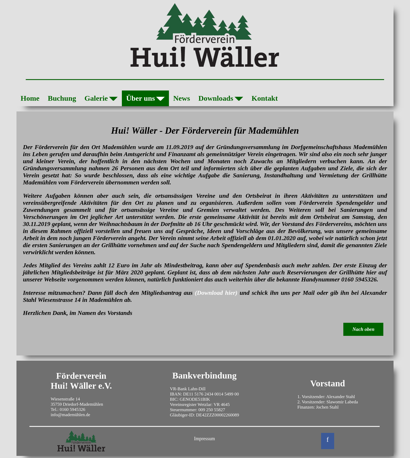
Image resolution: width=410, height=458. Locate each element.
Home (30, 98)
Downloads (220, 99)
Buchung (62, 98)
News (181, 98)
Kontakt (265, 98)
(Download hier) (216, 292)
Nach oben (363, 329)
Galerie (101, 99)
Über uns (145, 99)
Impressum (204, 438)
